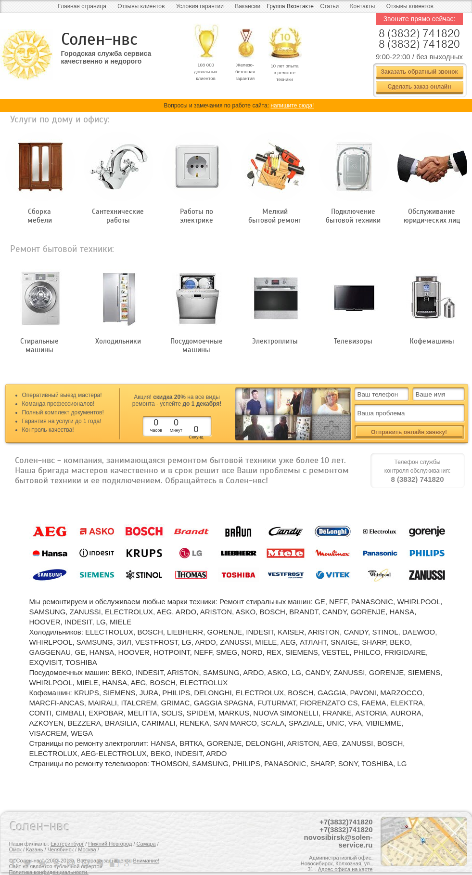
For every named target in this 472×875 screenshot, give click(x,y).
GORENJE (368, 612)
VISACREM (48, 733)
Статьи (329, 6)
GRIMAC (175, 703)
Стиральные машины (39, 345)
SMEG (226, 652)
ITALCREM (139, 703)
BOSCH (272, 612)
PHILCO (367, 652)
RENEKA (194, 723)
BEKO (400, 642)
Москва (87, 849)
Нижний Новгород (110, 844)
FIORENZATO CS (328, 703)
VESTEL (336, 652)
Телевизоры (353, 341)
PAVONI (363, 693)
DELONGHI (212, 693)
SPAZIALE (306, 723)
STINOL (385, 632)
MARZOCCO (401, 693)
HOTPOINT (171, 652)
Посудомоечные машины (196, 345)
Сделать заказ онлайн (419, 86)
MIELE (120, 622)
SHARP (374, 642)
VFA (355, 723)
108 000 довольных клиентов (205, 71)
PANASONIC (372, 601)
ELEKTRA (406, 703)
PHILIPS (176, 693)
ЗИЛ (124, 642)
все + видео (331, 427)
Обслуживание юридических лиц (432, 216)
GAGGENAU (50, 652)
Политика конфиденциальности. (49, 872)
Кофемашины (431, 341)
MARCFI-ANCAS (56, 703)
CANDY (334, 612)
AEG (164, 612)
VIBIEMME (383, 723)
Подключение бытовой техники (353, 216)
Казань (34, 849)
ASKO (246, 612)
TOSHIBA (81, 662)
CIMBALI (70, 713)
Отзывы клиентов (141, 6)
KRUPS (86, 693)
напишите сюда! (292, 105)
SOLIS (171, 713)
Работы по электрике (196, 216)
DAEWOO (418, 632)
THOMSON (169, 763)
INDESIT (78, 622)
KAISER (291, 632)
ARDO (186, 612)
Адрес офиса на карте (345, 869)
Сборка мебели (39, 216)
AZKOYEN (46, 723)
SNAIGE (344, 642)
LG (101, 622)
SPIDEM (201, 713)
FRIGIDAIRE (405, 652)
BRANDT (303, 612)
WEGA (82, 733)
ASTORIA (371, 713)
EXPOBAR (106, 713)
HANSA (401, 612)
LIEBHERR (185, 632)
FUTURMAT (276, 703)
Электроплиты (275, 341)
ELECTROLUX (129, 612)
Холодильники (118, 341)
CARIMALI (158, 723)
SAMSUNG (47, 612)
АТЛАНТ (313, 642)
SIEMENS (301, 652)
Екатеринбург (67, 844)
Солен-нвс (99, 39)
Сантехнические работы (118, 216)
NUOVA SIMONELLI (286, 713)
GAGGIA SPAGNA (224, 703)
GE (320, 601)
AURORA (406, 713)
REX (274, 652)
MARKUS (233, 713)
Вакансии (247, 6)
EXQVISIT (45, 662)
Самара (146, 844)
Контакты (362, 6)
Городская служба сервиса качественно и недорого (106, 57)
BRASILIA (121, 723)
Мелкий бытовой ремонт (274, 216)
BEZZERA (84, 723)
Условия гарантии (200, 6)
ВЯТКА (191, 743)
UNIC (335, 723)
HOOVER (45, 622)
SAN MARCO (235, 723)
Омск (15, 849)
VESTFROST (156, 642)
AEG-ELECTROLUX (114, 753)
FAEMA (374, 703)
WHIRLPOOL (418, 601)
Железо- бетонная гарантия (245, 71)
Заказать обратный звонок (419, 71)
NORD (252, 652)
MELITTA (142, 713)
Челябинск (61, 849)
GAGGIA (332, 693)
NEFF (338, 601)
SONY (348, 763)
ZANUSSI (85, 612)
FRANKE (337, 713)
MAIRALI (102, 703)
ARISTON (216, 612)
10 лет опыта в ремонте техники (284, 72)
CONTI (40, 713)
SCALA (272, 723)
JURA (149, 693)
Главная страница (82, 6)
